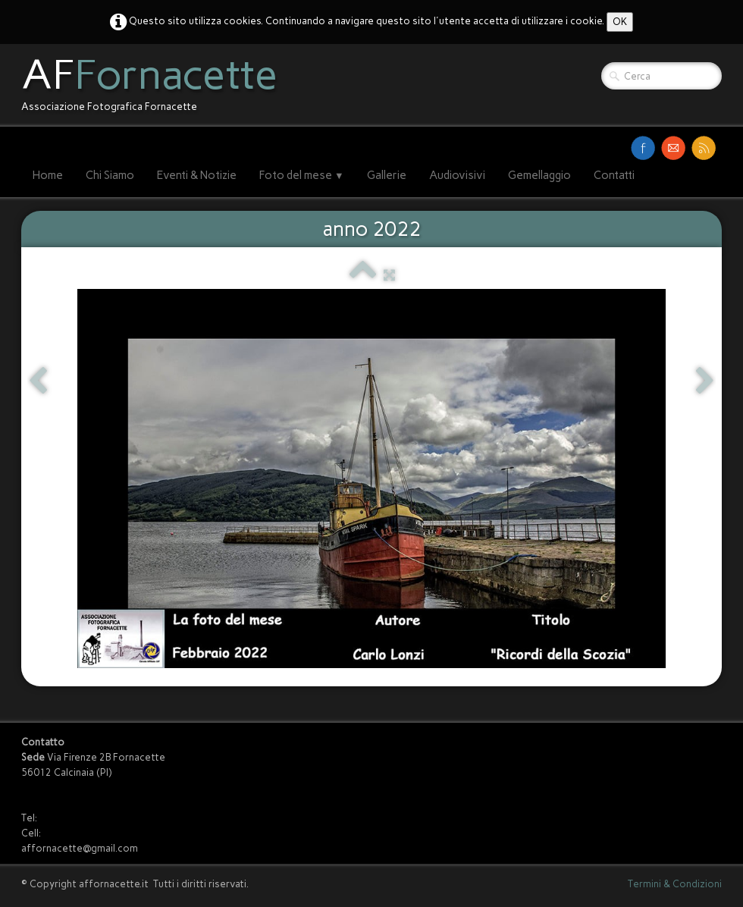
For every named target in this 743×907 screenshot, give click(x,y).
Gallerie (386, 175)
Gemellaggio (539, 175)
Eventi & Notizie (197, 175)
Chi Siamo (110, 175)
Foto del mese (301, 175)
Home (48, 175)
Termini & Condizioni (675, 884)
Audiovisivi (457, 175)
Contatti (614, 175)
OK (620, 21)
